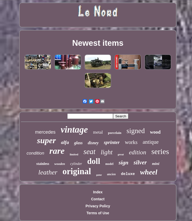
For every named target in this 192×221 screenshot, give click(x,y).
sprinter (112, 142)
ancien (111, 174)
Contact (98, 199)
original (77, 171)
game (99, 174)
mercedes (45, 132)
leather (47, 172)
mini (155, 164)
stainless (42, 164)
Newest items (97, 43)
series (160, 151)
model (109, 164)
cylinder (76, 164)
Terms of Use (97, 213)
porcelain (114, 133)
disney (93, 143)
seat (89, 151)
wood (155, 132)
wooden (59, 164)
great (121, 154)
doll (93, 161)
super (46, 140)
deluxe (128, 174)
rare (57, 151)
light (107, 152)
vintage (74, 130)
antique (151, 142)
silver (140, 162)
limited (74, 154)
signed (136, 131)
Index (98, 192)
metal (98, 132)
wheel (148, 172)
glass (78, 143)
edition (137, 152)
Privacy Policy (98, 206)
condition (35, 153)
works (131, 142)
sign (123, 162)
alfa (65, 142)
